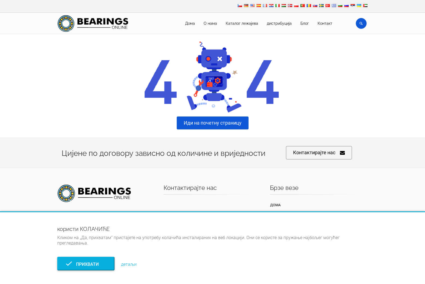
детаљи (129, 264)
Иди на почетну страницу (213, 123)
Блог (304, 23)
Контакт (325, 23)
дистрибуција (279, 23)
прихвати (86, 264)
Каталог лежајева (242, 23)
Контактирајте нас (319, 152)
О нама (210, 23)
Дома (190, 23)
